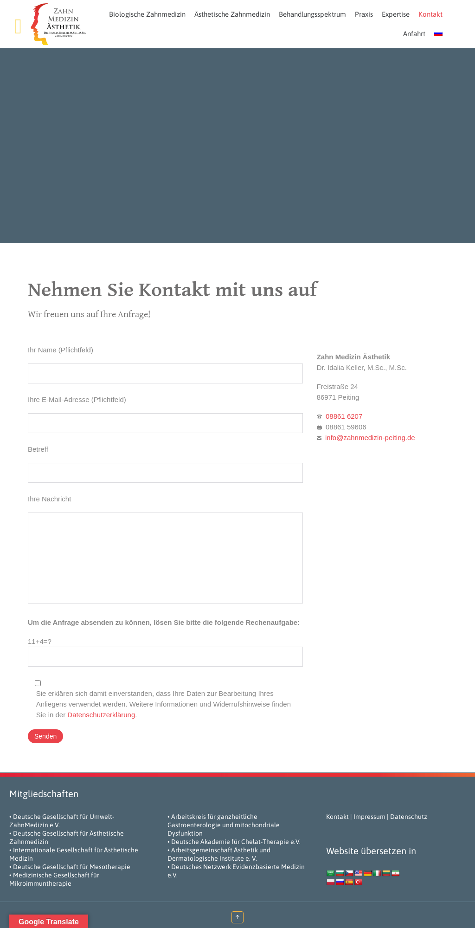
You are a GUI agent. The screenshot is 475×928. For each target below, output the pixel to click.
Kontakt (337, 816)
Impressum (369, 816)
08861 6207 (344, 416)
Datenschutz (408, 816)
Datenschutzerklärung (101, 715)
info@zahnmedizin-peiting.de (370, 437)
